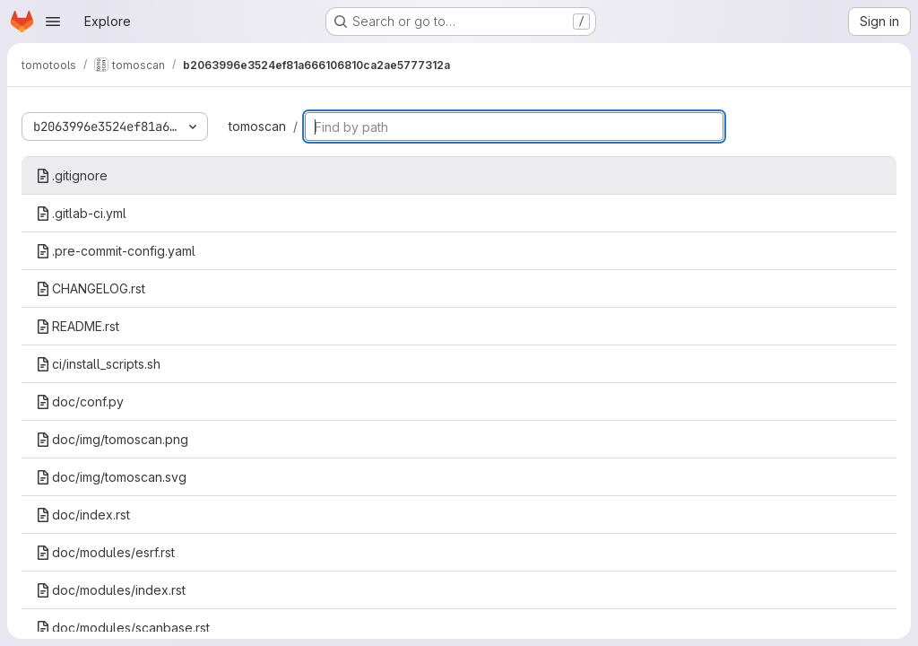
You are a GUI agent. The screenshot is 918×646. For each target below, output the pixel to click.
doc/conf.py (80, 401)
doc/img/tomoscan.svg (111, 476)
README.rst (77, 326)
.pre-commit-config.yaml (115, 250)
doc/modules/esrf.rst (105, 552)
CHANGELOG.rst (90, 288)
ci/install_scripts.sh (98, 363)
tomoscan (257, 126)
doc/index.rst (83, 514)
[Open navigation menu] (53, 21)
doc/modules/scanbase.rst (123, 627)
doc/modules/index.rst (111, 590)
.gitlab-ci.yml (81, 213)
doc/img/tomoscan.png (112, 439)
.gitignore (72, 175)
